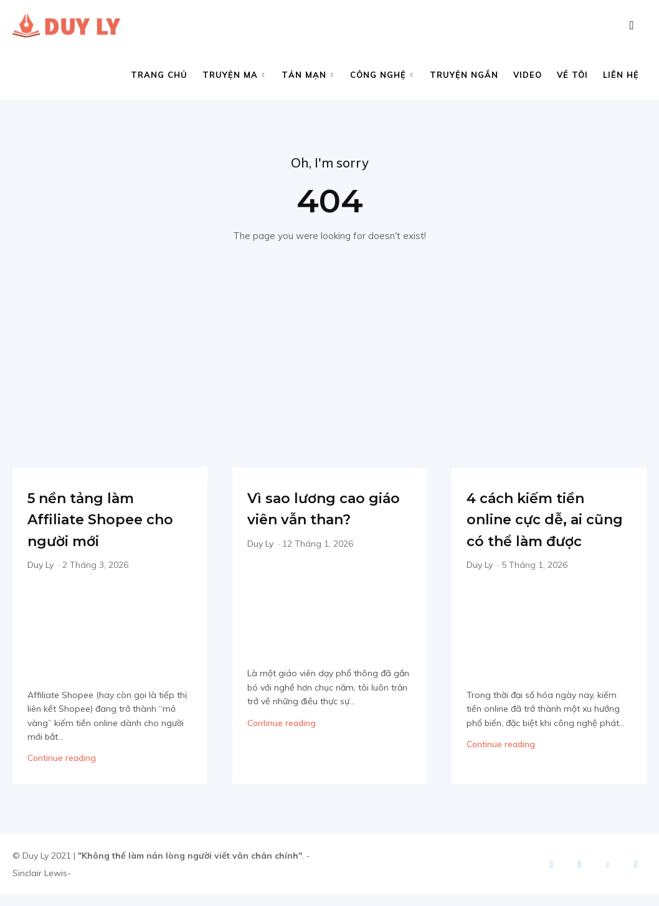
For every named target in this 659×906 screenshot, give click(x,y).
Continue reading (61, 762)
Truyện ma (233, 75)
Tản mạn (307, 75)
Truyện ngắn (464, 75)
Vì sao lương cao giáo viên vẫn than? (324, 522)
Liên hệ (621, 75)
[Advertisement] (329, 341)
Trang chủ (159, 75)
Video (527, 75)
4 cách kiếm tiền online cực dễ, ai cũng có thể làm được (546, 533)
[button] (632, 26)
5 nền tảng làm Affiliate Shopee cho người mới (103, 522)
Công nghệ (381, 75)
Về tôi (572, 75)
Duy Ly (40, 569)
